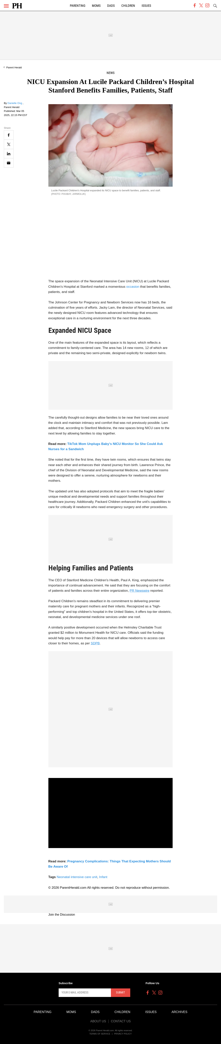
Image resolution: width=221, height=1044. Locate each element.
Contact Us (121, 1021)
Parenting (77, 6)
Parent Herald (14, 67)
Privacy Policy (123, 1034)
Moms (96, 6)
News (111, 73)
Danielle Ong (15, 103)
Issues (146, 6)
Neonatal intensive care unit (77, 877)
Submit (120, 992)
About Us (98, 1021)
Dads (111, 6)
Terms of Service (99, 1034)
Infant (103, 877)
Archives (179, 1012)
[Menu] (6, 6)
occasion (132, 286)
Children (128, 6)
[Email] (9, 163)
